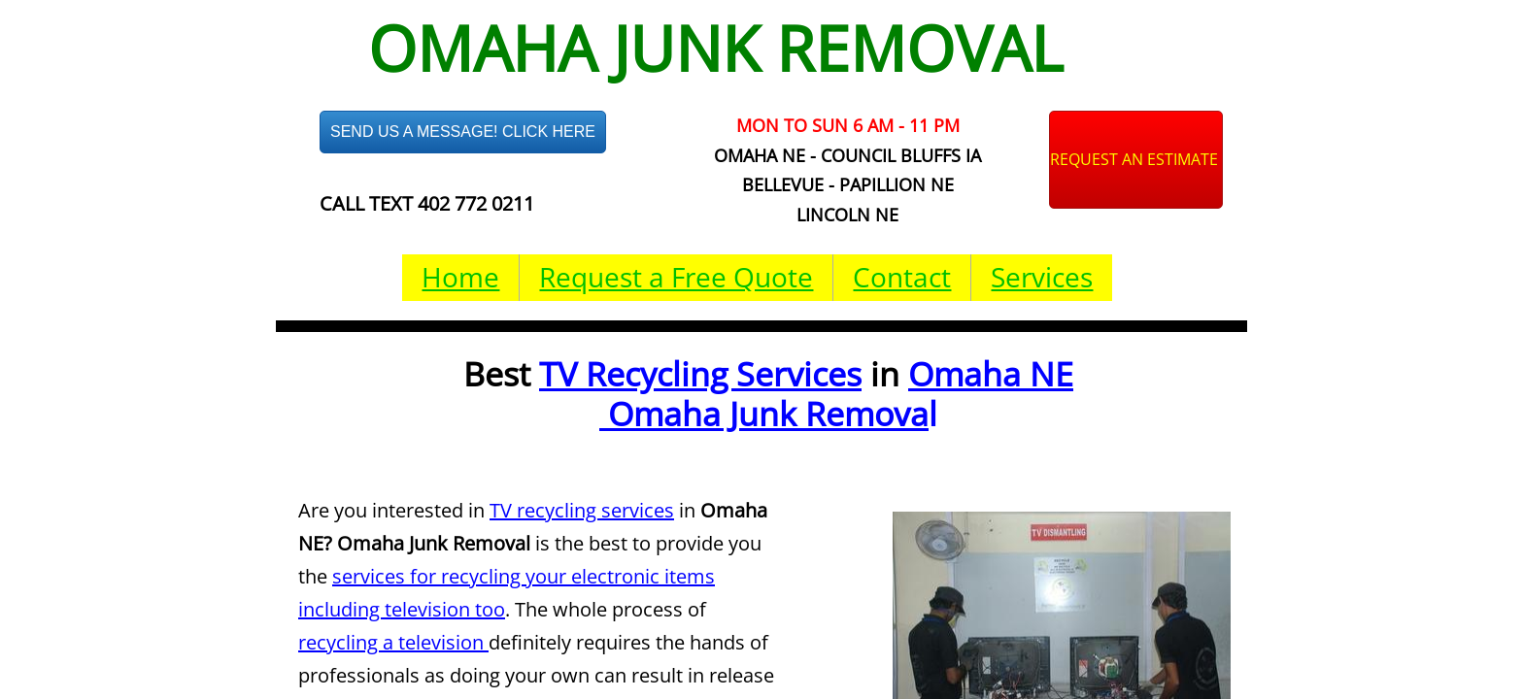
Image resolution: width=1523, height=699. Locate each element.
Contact (902, 276)
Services (1042, 276)
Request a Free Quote (676, 276)
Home (460, 276)
